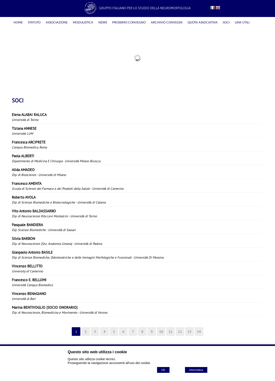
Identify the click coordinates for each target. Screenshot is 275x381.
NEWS (102, 22)
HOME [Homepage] (18, 22)
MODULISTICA (83, 22)
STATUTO (34, 22)
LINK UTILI (242, 22)
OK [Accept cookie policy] (163, 370)
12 (180, 331)
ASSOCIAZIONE (57, 22)
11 (171, 331)
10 (161, 331)
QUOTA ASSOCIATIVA (203, 22)
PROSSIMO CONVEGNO (129, 22)
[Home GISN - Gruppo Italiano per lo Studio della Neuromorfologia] (137, 12)
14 (199, 331)
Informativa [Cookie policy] (196, 370)
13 (189, 331)
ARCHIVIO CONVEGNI (166, 22)
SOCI (226, 22)
